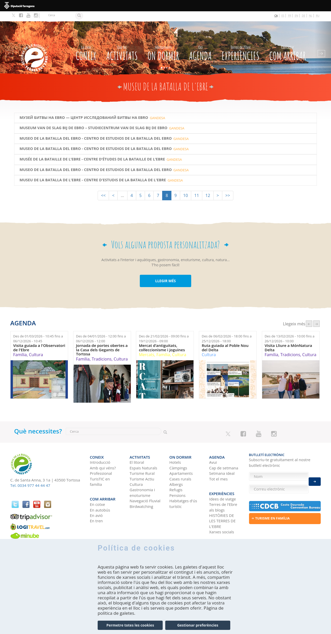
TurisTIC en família (100, 468)
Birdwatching (141, 493)
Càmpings (178, 455)
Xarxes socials (221, 516)
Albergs (176, 471)
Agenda (200, 41)
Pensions (177, 482)
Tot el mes (218, 466)
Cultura (36, 344)
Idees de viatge (222, 483)
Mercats (146, 344)
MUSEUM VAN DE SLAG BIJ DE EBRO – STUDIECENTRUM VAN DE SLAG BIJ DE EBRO (93, 118)
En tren (96, 505)
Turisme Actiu (142, 466)
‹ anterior (309, 313)
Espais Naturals (143, 455)
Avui (213, 449)
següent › (316, 313)
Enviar (315, 479)
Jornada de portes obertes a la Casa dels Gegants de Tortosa (102, 339)
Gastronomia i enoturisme (142, 480)
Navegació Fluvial (145, 488)
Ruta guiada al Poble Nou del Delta (225, 337)
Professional (101, 460)
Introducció (100, 449)
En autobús (100, 494)
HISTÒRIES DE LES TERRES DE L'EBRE (222, 506)
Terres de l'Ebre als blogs (223, 492)
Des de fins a (38, 328)
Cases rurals (180, 466)
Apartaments (181, 460)
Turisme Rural (142, 460)
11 (196, 185)
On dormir (163, 41)
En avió (96, 500)
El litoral (137, 449)
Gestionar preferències (197, 625)
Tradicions (102, 349)
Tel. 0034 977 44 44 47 (30, 475)
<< (103, 185)
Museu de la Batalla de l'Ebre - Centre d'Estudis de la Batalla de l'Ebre (93, 170)
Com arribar (287, 41)
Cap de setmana (223, 455)
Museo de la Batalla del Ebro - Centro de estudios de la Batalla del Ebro (96, 128)
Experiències (240, 41)
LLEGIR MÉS (165, 270)
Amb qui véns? (103, 455)
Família (20, 344)
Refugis (175, 477)
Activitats (122, 41)
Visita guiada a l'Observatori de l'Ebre (39, 337)
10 (185, 185)
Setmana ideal (222, 460)
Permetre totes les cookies (130, 625)
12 (207, 185)
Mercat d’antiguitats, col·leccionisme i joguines (162, 337)
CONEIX (86, 41)
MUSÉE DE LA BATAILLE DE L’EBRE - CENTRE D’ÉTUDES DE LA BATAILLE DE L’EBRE (92, 149)
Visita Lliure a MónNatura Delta (288, 337)
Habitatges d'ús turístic (183, 491)
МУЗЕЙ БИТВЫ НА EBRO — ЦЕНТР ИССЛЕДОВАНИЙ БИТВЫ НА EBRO (84, 108)
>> (227, 185)
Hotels (175, 449)
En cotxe (97, 489)
